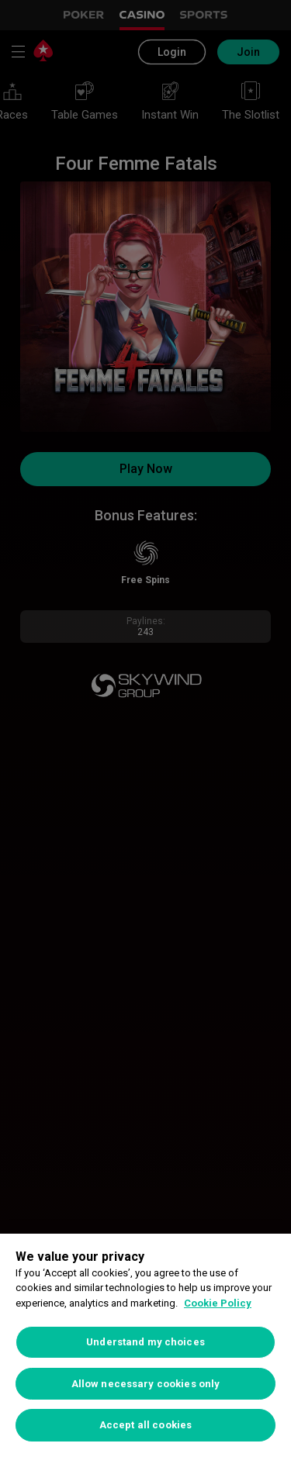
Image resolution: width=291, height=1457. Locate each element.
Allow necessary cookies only (145, 1384)
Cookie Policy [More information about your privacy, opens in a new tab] (217, 1303)
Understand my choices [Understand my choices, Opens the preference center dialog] (145, 1342)
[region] (145, 1345)
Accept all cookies (145, 1425)
